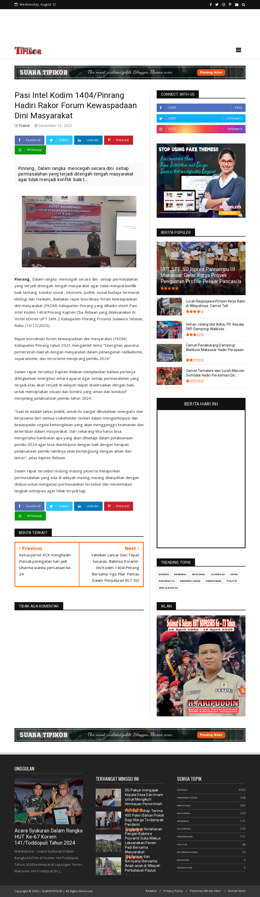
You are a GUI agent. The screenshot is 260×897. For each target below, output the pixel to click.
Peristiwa (184, 805)
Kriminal (183, 821)
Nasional (184, 813)
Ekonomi (183, 860)
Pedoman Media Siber (205, 890)
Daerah (182, 789)
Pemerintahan (187, 797)
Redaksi (151, 890)
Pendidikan (185, 836)
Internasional (187, 852)
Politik (182, 844)
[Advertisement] (130, 28)
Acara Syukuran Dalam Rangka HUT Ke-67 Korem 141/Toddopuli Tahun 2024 (48, 837)
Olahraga (184, 828)
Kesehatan (184, 867)
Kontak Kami (237, 890)
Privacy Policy (173, 890)
